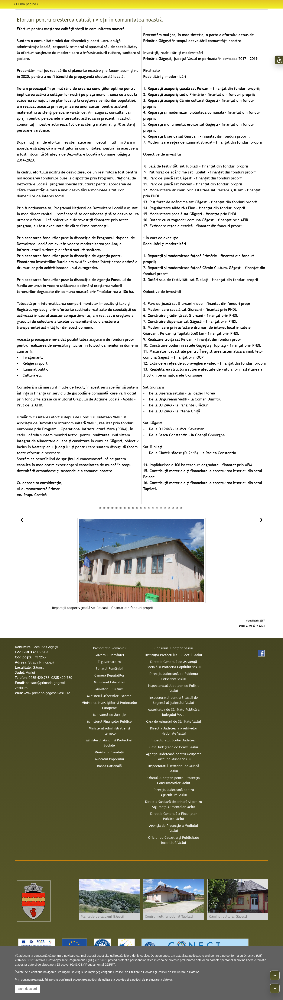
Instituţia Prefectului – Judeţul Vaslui (173, 654)
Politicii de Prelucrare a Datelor (178, 972)
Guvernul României (109, 654)
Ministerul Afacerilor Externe (109, 695)
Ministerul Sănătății (109, 752)
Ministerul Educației (109, 682)
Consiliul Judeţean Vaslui (173, 648)
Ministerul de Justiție (109, 714)
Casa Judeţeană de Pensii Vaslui (173, 747)
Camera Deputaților (109, 675)
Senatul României (109, 668)
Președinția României (109, 648)
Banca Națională (109, 765)
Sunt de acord (27, 988)
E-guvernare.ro (109, 661)
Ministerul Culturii (109, 689)
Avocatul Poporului (109, 759)
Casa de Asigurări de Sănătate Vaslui (173, 721)
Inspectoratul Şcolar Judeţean (173, 740)
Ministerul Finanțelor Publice (109, 721)
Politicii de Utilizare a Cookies (134, 972)
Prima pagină (26, 4)
